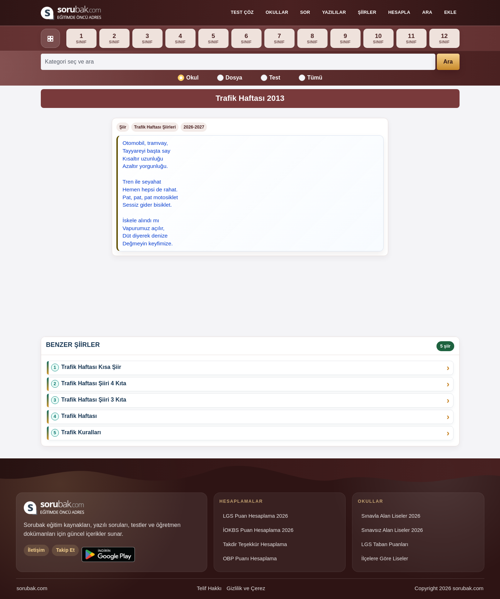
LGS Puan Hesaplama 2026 (255, 516)
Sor (305, 12)
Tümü (311, 78)
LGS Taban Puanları (384, 544)
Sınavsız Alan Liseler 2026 (392, 530)
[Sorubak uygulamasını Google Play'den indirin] (108, 554)
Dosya (229, 78)
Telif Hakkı (209, 588)
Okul (188, 78)
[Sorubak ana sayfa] (71, 13)
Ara (427, 12)
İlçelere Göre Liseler (384, 558)
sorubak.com (32, 588)
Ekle (450, 12)
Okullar (276, 12)
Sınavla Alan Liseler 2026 (390, 516)
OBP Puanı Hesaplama (250, 558)
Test (270, 78)
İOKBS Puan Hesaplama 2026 (258, 530)
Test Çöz (242, 12)
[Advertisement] (72, 224)
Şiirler (367, 12)
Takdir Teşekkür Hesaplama (255, 544)
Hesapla (399, 12)
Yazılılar (334, 12)
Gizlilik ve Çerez (245, 588)
